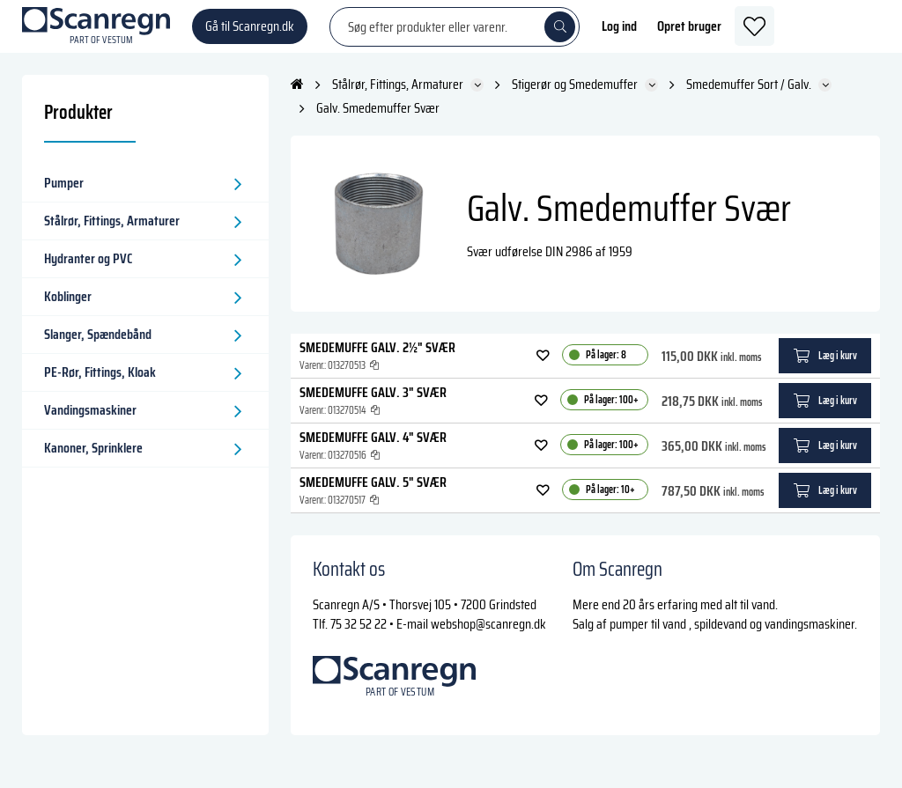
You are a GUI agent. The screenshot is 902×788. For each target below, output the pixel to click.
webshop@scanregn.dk (488, 641)
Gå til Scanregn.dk (249, 35)
